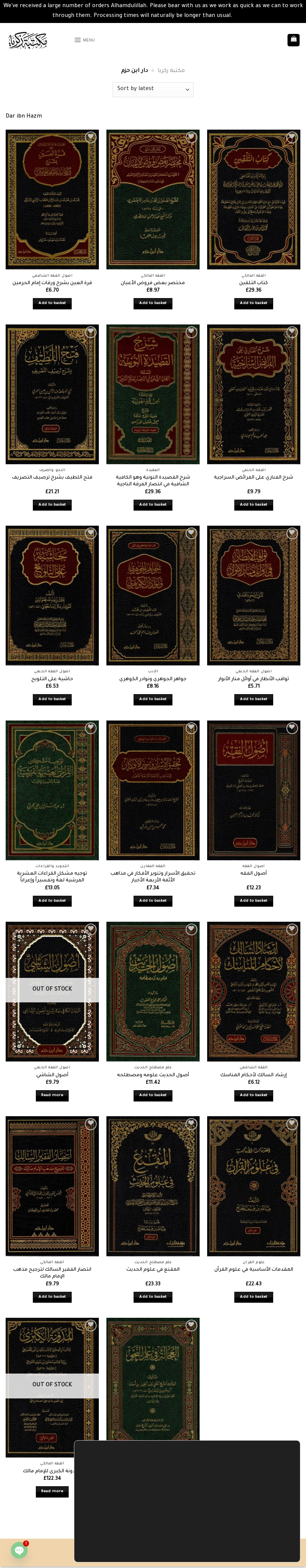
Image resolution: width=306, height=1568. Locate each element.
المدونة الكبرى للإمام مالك (52, 1471)
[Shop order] (152, 89)
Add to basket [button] (52, 303)
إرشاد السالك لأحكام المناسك (253, 1075)
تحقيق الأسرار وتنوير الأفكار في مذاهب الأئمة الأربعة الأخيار (153, 877)
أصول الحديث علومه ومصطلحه (153, 1075)
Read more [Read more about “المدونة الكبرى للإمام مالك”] (52, 1492)
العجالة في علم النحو (153, 1471)
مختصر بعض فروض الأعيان (153, 283)
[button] (87, 40)
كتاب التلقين (253, 283)
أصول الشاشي (52, 1075)
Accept (259, 1530)
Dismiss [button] (244, 16)
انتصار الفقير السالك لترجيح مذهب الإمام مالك (52, 1273)
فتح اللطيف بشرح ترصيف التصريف (52, 477)
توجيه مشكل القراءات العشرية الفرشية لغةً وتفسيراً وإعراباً (52, 877)
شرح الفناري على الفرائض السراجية (253, 477)
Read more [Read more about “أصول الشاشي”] (52, 1096)
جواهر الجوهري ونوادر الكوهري (152, 679)
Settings (258, 1546)
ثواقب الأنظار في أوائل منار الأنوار (253, 679)
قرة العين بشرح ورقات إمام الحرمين (52, 283)
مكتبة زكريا (171, 71)
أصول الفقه (253, 874)
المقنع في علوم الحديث (153, 1270)
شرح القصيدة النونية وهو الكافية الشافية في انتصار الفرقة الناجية (153, 481)
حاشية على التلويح (52, 679)
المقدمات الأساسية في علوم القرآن (253, 1270)
